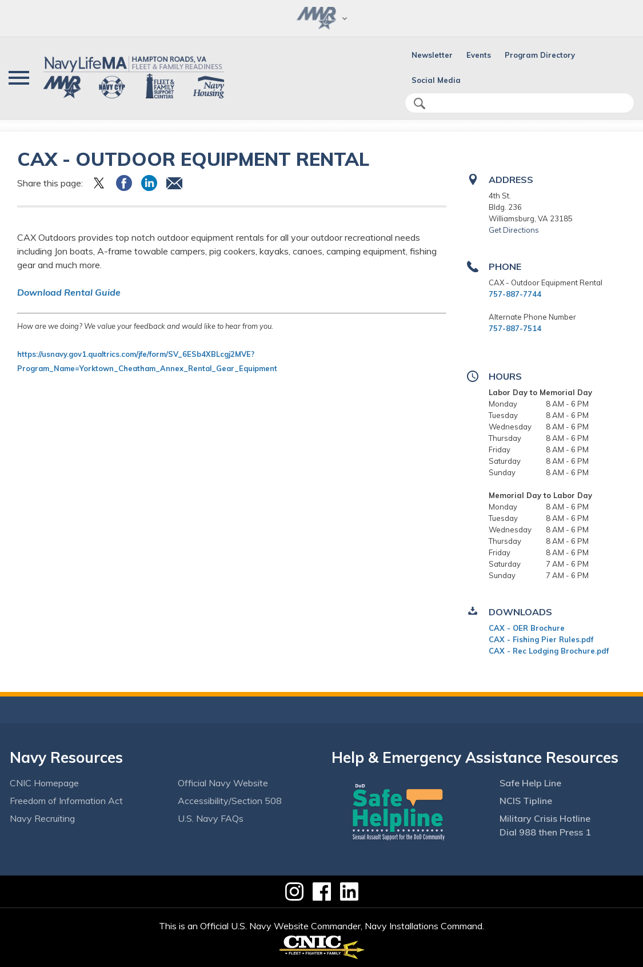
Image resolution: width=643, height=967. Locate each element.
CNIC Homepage (44, 783)
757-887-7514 (515, 328)
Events (478, 54)
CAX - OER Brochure (527, 627)
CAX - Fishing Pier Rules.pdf (541, 639)
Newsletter (432, 54)
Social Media (436, 80)
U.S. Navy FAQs (210, 818)
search (419, 103)
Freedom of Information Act (66, 800)
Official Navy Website (223, 783)
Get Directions (514, 229)
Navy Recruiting (42, 818)
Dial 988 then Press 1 (545, 832)
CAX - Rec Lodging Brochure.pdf (549, 650)
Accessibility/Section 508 (230, 800)
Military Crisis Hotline (545, 818)
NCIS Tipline (526, 800)
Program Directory (540, 54)
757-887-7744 (515, 294)
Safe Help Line (530, 783)
